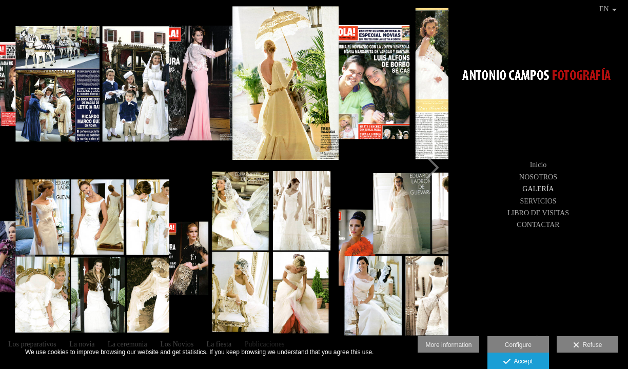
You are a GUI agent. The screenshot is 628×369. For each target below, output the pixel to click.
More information (448, 344)
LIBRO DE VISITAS (538, 213)
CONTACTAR (538, 225)
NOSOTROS (538, 177)
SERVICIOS (538, 201)
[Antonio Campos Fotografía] (538, 80)
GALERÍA (538, 189)
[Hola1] (254, 253)
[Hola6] (254, 84)
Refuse (587, 345)
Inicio (538, 165)
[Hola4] (84, 253)
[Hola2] (84, 84)
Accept (518, 362)
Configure (518, 344)
